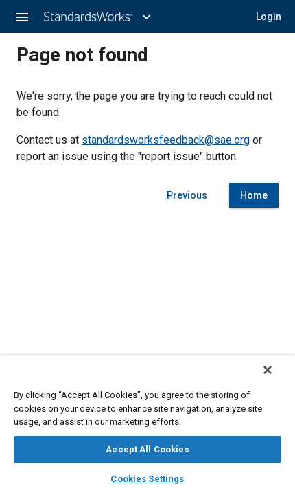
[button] (22, 16)
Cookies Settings (147, 479)
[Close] (267, 370)
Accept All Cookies (147, 449)
